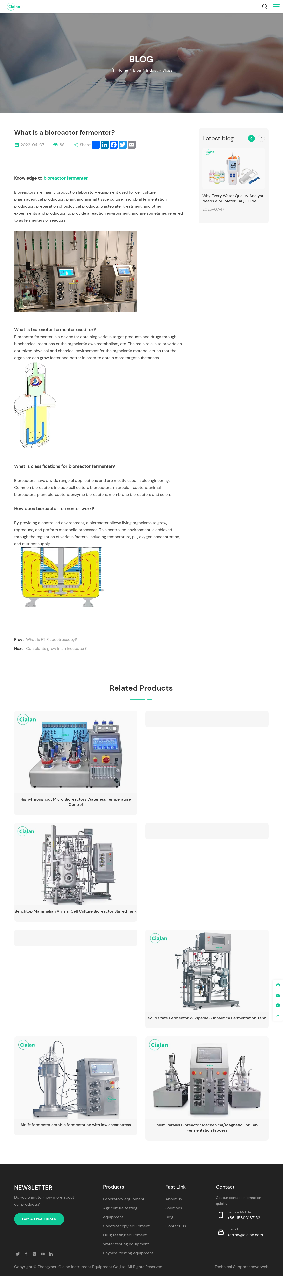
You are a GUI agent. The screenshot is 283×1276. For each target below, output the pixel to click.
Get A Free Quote (39, 1219)
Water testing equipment (126, 1243)
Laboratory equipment (123, 1198)
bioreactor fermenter (66, 178)
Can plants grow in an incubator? (56, 648)
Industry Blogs (159, 70)
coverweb (260, 1266)
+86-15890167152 (244, 1217)
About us (174, 1198)
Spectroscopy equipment (126, 1225)
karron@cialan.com (245, 1234)
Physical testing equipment (128, 1252)
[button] (251, 138)
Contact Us (176, 1225)
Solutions (174, 1207)
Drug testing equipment (125, 1234)
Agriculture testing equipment (120, 1212)
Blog (137, 70)
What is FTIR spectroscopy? (51, 639)
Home (123, 70)
